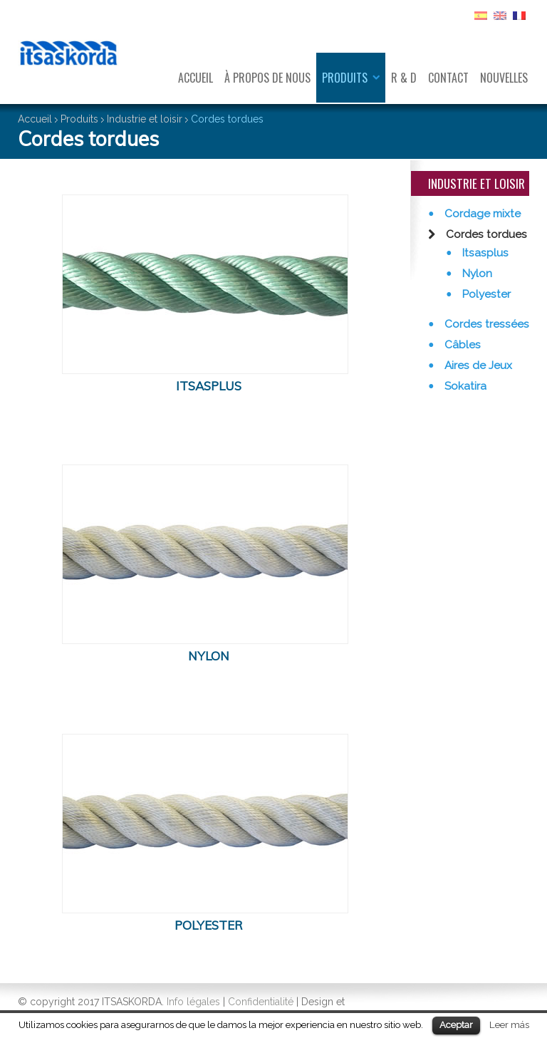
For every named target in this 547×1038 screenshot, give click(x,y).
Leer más (509, 1024)
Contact (448, 77)
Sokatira (464, 386)
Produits (345, 77)
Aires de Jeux (477, 365)
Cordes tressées (485, 324)
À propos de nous (267, 77)
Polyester (485, 294)
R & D (404, 77)
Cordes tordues (485, 234)
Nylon (475, 273)
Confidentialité (260, 1001)
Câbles (461, 344)
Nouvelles (504, 77)
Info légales (193, 1001)
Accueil (195, 77)
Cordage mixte (481, 213)
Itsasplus (484, 252)
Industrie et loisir (144, 119)
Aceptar (456, 1024)
